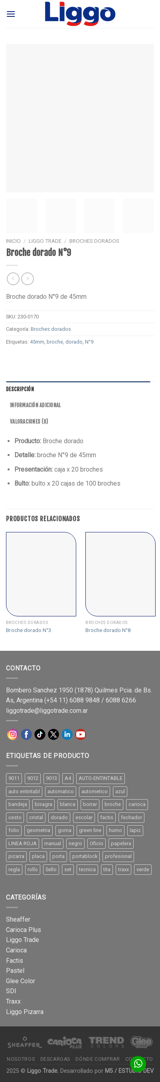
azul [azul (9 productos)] (120, 791)
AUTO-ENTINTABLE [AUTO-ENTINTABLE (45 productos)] (100, 778)
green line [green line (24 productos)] (90, 830)
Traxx (13, 1001)
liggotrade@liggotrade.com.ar (47, 710)
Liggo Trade (45, 241)
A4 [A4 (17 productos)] (68, 778)
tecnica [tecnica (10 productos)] (87, 869)
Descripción (20, 389)
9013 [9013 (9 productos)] (51, 778)
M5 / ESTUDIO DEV (129, 1071)
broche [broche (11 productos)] (113, 804)
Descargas (55, 1059)
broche (55, 342)
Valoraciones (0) (29, 421)
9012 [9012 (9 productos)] (32, 778)
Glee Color (20, 981)
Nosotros (21, 1059)
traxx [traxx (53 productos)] (123, 869)
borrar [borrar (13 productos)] (90, 804)
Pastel (15, 970)
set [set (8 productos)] (67, 869)
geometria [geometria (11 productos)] (38, 830)
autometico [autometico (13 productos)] (94, 791)
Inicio (13, 241)
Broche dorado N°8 (108, 630)
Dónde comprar (97, 1059)
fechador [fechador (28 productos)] (131, 817)
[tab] (78, 389)
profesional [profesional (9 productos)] (118, 856)
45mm (37, 342)
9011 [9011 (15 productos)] (14, 778)
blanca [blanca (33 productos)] (67, 804)
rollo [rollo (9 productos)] (33, 869)
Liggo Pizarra (24, 1012)
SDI (11, 991)
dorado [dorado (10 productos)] (59, 817)
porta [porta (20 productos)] (58, 856)
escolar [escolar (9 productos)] (84, 817)
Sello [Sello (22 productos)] (51, 869)
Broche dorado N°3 (28, 630)
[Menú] (11, 14)
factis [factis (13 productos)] (106, 817)
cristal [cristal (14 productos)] (36, 817)
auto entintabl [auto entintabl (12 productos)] (24, 791)
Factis (14, 960)
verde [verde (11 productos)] (142, 869)
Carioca (16, 950)
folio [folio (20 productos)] (13, 830)
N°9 (89, 342)
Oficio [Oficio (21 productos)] (96, 843)
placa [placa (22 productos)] (38, 856)
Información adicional (35, 405)
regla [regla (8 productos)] (14, 869)
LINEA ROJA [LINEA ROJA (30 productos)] (22, 843)
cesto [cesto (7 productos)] (15, 817)
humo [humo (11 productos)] (115, 830)
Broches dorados (94, 241)
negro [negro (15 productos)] (75, 843)
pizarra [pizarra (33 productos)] (16, 856)
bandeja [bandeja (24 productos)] (17, 804)
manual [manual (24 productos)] (52, 843)
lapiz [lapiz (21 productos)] (135, 830)
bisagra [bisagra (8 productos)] (43, 804)
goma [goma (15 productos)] (64, 830)
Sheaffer (18, 919)
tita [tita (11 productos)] (107, 869)
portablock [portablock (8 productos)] (84, 856)
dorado (74, 342)
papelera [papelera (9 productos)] (121, 843)
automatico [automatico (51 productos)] (60, 791)
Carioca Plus (23, 930)
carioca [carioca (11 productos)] (137, 804)
